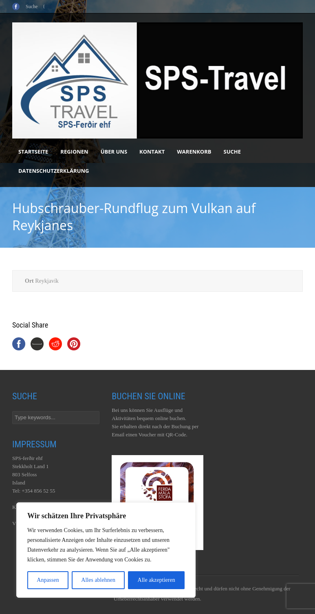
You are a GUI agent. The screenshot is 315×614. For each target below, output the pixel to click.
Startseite (33, 151)
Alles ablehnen (98, 580)
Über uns (114, 151)
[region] (106, 550)
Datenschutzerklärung (53, 170)
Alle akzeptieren (156, 580)
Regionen (74, 151)
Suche (232, 151)
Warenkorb (194, 151)
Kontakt (152, 151)
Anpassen (48, 580)
